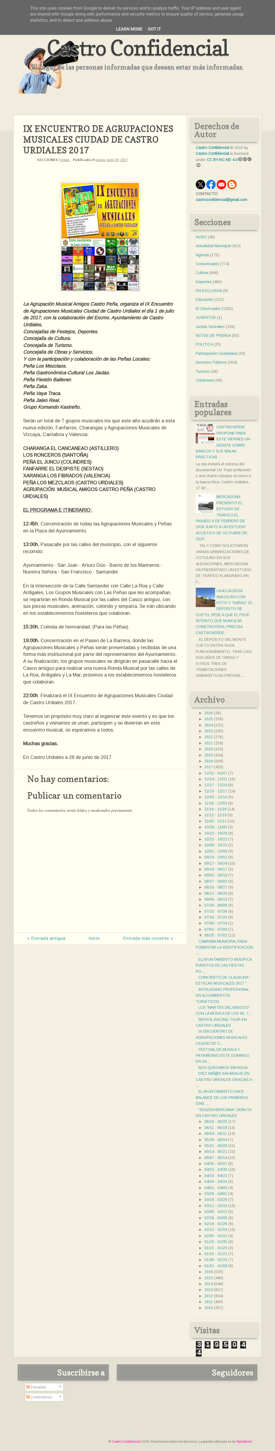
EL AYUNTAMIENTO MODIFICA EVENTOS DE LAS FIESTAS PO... (224, 965)
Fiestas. (64, 160)
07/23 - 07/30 (215, 911)
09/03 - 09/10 (215, 875)
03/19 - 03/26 (215, 1199)
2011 (208, 1302)
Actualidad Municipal (213, 246)
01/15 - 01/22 (215, 1254)
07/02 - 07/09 (215, 929)
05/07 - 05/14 (215, 1158)
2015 (208, 1278)
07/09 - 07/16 (215, 923)
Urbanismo (205, 380)
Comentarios (39, 1397)
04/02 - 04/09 (215, 1188)
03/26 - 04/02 (215, 1193)
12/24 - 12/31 (215, 779)
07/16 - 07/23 (215, 917)
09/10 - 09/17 (215, 869)
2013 (208, 1290)
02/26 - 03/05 (215, 1218)
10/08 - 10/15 (215, 845)
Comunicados (207, 264)
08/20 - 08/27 (215, 887)
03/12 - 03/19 (215, 1206)
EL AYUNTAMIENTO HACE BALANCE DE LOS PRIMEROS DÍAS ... (222, 1097)
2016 (208, 1272)
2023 (208, 731)
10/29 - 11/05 (215, 827)
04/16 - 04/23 (215, 1176)
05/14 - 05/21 (215, 1151)
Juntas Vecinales (210, 326)
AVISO (201, 237)
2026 (208, 713)
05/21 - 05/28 (215, 1145)
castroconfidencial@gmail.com (221, 200)
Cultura (202, 273)
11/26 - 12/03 (215, 803)
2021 (208, 743)
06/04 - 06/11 (215, 1133)
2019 (208, 755)
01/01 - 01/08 (215, 1266)
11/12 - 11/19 (215, 815)
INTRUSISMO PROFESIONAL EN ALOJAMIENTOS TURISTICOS (222, 995)
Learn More (129, 29)
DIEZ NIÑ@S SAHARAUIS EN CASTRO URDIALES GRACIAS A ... (224, 1079)
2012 (208, 1296)
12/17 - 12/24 (215, 785)
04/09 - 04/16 (215, 1181)
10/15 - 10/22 (215, 839)
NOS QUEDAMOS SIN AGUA (223, 1067)
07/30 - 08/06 (215, 905)
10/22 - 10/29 (215, 833)
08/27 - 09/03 (215, 881)
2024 (208, 725)
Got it (154, 29)
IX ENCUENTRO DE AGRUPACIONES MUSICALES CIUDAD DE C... (221, 1037)
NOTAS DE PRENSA (213, 335)
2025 (208, 719)
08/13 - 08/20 (215, 893)
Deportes (204, 282)
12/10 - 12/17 (215, 791)
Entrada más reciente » (148, 938)
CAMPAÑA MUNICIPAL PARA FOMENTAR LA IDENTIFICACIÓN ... (224, 947)
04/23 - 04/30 (215, 1169)
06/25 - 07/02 (215, 935)
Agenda (202, 255)
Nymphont (244, 1441)
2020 (208, 749)
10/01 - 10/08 (215, 851)
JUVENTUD (206, 317)
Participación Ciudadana (216, 353)
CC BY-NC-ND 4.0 (222, 160)
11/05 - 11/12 (215, 821)
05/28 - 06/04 (215, 1140)
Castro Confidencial (138, 48)
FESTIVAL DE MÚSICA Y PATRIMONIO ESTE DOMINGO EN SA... (222, 1055)
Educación (205, 299)
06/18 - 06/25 (215, 1121)
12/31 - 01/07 (215, 773)
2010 (208, 1308)
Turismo (203, 371)
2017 (208, 767)
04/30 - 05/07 (215, 1163)
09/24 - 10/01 (215, 857)
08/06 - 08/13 (215, 899)
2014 (208, 1284)
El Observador (208, 308)
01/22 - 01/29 (215, 1248)
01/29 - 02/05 (215, 1242)
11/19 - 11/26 (215, 809)
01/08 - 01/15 (215, 1260)
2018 (208, 761)
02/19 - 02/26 (215, 1224)
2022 (208, 737)
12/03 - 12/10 (215, 797)
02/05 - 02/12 (215, 1236)
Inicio (94, 938)
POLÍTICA (204, 344)
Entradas (36, 1387)
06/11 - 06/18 (215, 1127)
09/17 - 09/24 (215, 863)
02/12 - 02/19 (215, 1229)
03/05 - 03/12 (215, 1211)
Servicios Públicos (211, 362)
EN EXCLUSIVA (209, 290)
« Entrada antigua (46, 938)
